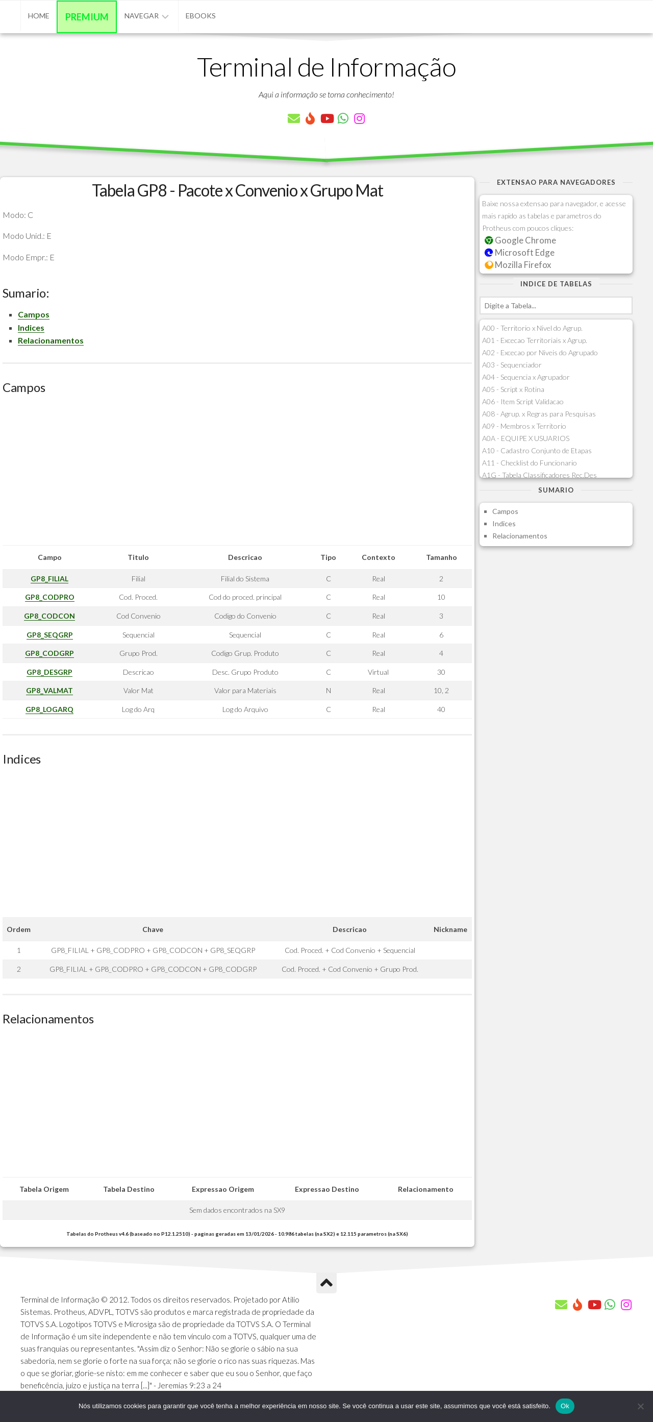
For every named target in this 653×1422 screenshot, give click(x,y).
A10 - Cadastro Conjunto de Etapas (537, 450)
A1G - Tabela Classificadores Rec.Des (539, 475)
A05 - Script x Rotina (513, 389)
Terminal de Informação (326, 66)
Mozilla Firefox (518, 264)
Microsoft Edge (520, 252)
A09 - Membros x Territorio (524, 426)
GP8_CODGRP (49, 653)
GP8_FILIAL (49, 578)
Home (38, 15)
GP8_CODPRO (49, 597)
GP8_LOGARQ (49, 709)
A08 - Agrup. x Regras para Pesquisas (539, 413)
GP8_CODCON (49, 615)
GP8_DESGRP (49, 672)
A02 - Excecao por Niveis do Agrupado (540, 352)
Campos (33, 314)
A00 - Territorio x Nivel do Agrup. (532, 328)
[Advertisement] (237, 473)
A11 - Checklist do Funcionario (529, 462)
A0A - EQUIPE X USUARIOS (525, 438)
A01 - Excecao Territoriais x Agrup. (534, 340)
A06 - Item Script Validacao (523, 401)
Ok (565, 1406)
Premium (87, 17)
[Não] (640, 1406)
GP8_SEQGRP (50, 634)
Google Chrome (520, 240)
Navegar (141, 15)
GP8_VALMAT (49, 690)
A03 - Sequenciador (512, 364)
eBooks (201, 15)
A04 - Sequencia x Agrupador (526, 377)
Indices (31, 327)
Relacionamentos (51, 340)
